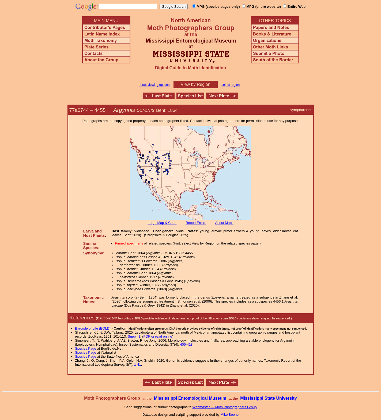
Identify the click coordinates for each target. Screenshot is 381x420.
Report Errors (196, 223)
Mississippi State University (268, 398)
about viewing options (154, 85)
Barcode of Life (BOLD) (93, 328)
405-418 (186, 344)
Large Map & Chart (162, 223)
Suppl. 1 (134, 336)
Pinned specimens (129, 243)
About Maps (224, 223)
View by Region (195, 84)
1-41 (137, 364)
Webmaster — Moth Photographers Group (224, 407)
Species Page (85, 348)
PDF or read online (157, 336)
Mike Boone (230, 415)
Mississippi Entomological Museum (190, 398)
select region (230, 85)
